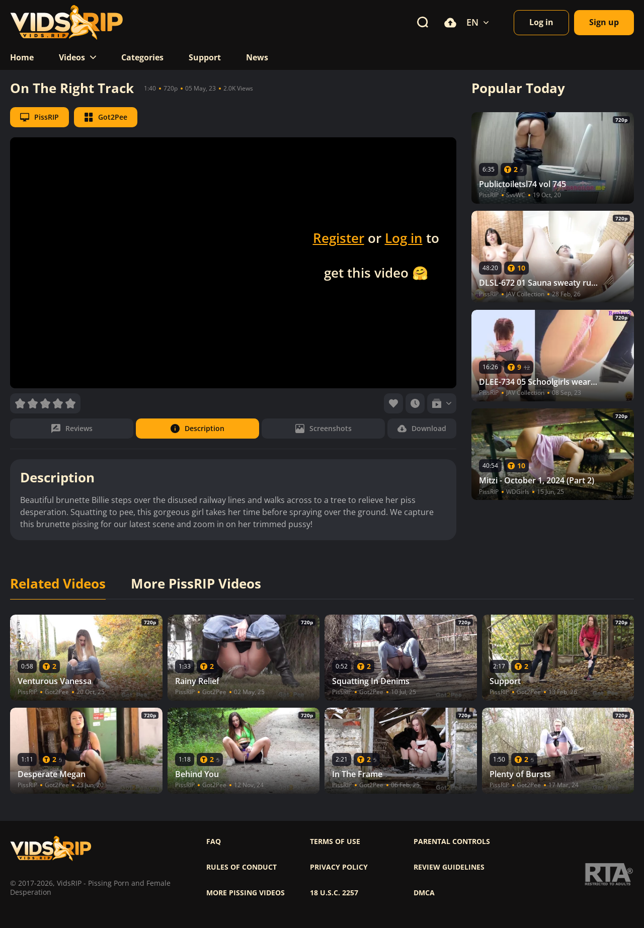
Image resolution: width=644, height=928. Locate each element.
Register (338, 238)
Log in (404, 238)
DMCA (424, 892)
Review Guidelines (449, 867)
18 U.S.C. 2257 (334, 892)
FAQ (213, 841)
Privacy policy (339, 867)
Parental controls (452, 841)
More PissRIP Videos (196, 584)
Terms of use (335, 841)
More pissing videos (245, 892)
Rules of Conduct (241, 867)
